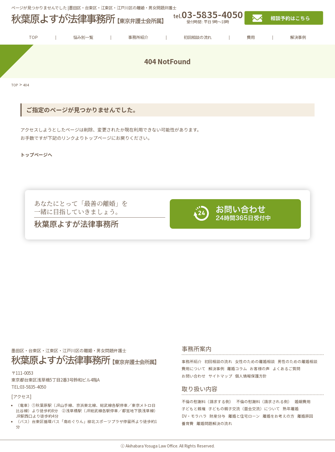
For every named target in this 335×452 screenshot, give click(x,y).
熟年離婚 (291, 408)
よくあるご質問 (286, 368)
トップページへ (36, 154)
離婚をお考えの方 (278, 416)
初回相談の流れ (198, 37)
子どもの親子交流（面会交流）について (244, 408)
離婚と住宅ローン (244, 416)
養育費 (188, 423)
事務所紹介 (138, 37)
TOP (33, 37)
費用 (251, 37)
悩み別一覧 (83, 37)
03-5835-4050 (208, 18)
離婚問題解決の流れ (214, 423)
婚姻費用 (303, 401)
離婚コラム (237, 368)
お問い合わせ (194, 376)
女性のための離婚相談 (255, 361)
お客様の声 (260, 368)
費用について (194, 368)
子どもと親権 (194, 408)
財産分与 (217, 416)
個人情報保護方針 (251, 376)
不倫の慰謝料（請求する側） (207, 401)
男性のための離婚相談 (297, 361)
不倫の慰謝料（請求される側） (264, 401)
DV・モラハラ (194, 416)
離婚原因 (305, 416)
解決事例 (298, 37)
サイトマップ (220, 376)
